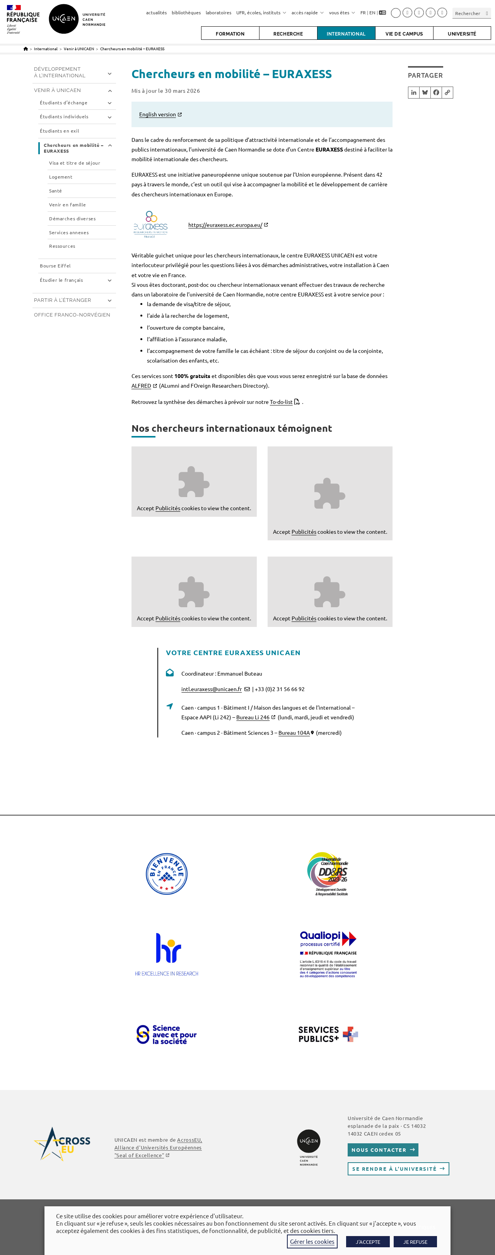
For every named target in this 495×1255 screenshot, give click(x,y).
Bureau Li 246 (253, 716)
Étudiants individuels (64, 116)
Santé (55, 191)
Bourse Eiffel (55, 266)
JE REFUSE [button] (415, 1241)
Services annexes (69, 232)
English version (157, 114)
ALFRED (141, 385)
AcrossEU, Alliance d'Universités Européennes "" (158, 1147)
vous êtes (342, 12)
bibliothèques (186, 12)
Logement (61, 177)
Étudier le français (61, 280)
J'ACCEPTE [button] (368, 1241)
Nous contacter (379, 1149)
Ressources (62, 246)
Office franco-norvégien (72, 315)
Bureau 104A (294, 732)
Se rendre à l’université (394, 1168)
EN (372, 12)
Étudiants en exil (59, 131)
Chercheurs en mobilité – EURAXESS (132, 48)
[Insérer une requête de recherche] (471, 13)
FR (363, 12)
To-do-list (281, 401)
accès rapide (308, 12)
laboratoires (218, 12)
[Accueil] (26, 48)
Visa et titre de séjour (74, 163)
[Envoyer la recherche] (487, 13)
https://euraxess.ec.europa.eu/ (225, 224)
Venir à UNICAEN (57, 90)
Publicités (167, 507)
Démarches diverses (72, 218)
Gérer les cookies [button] (312, 1241)
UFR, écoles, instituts (261, 12)
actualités (156, 12)
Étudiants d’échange (63, 103)
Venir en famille (67, 205)
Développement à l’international (60, 72)
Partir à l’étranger (62, 300)
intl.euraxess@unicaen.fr (211, 688)
